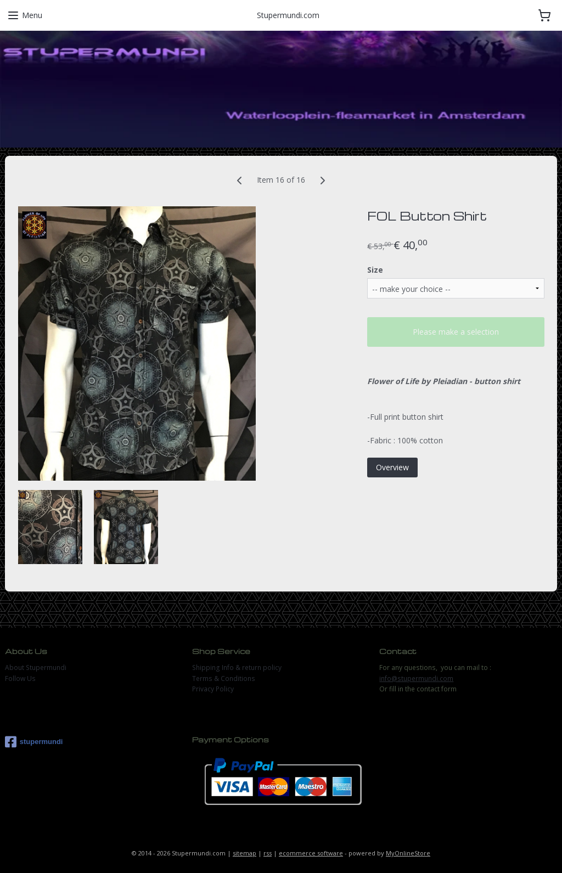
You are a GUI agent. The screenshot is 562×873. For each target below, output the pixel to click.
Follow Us (20, 678)
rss (267, 853)
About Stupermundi (35, 667)
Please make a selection (456, 332)
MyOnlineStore (408, 853)
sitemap (244, 853)
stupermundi (34, 741)
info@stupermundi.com (416, 678)
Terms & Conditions (223, 678)
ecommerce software (311, 853)
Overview (392, 467)
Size (375, 269)
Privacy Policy (213, 689)
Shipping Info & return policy (237, 667)
